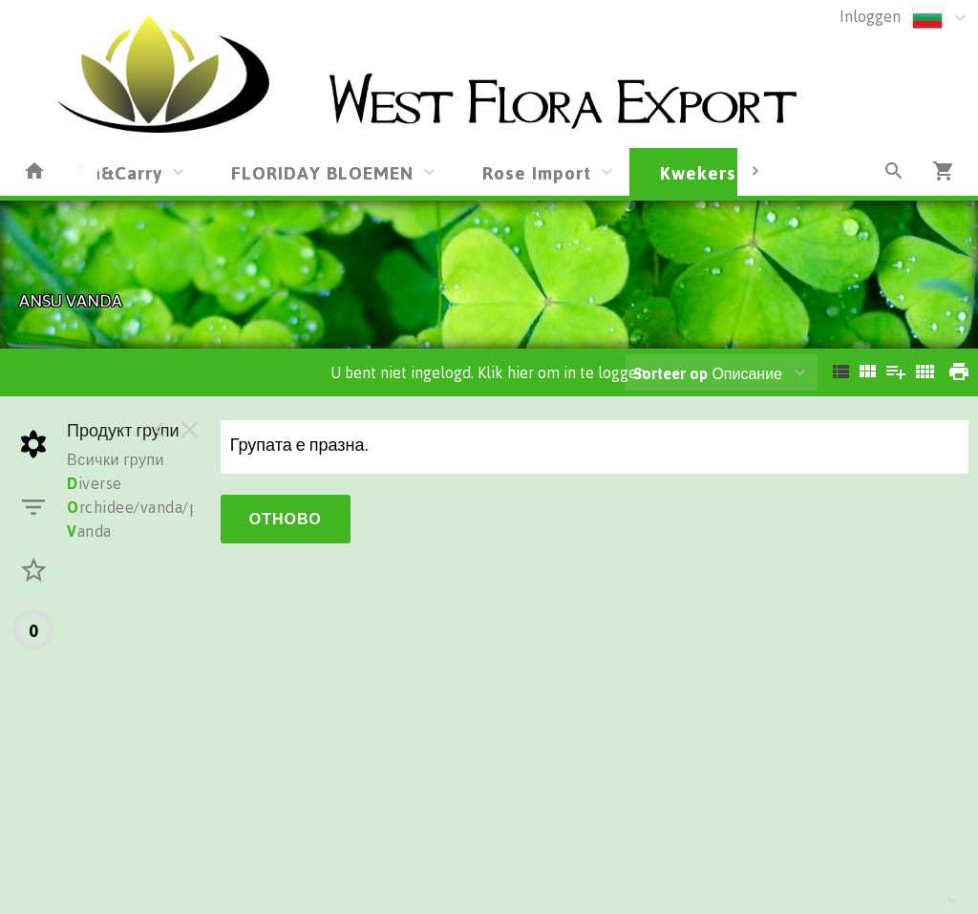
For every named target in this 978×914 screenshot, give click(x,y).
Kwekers (698, 172)
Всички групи (115, 459)
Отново (285, 518)
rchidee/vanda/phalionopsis (174, 507)
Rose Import (536, 172)
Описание (707, 373)
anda (89, 531)
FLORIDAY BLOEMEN (322, 172)
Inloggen (870, 16)
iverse (94, 483)
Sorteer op (670, 373)
